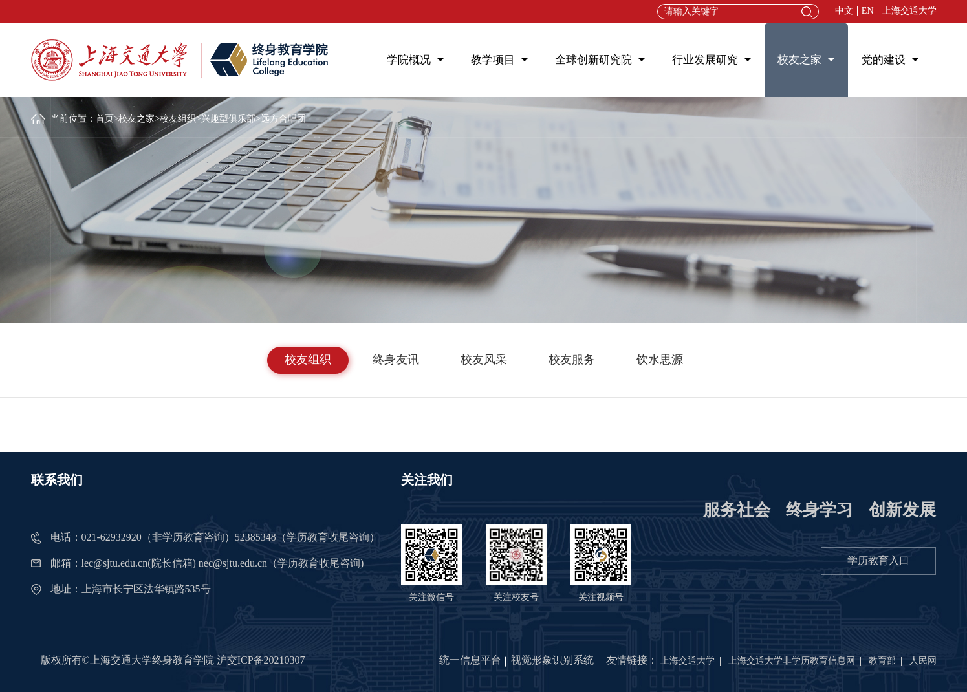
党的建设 (884, 60)
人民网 (923, 660)
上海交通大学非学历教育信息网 (791, 660)
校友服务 (572, 359)
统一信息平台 (470, 659)
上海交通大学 (909, 11)
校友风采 (484, 359)
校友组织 (178, 119)
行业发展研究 (705, 60)
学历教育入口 (878, 560)
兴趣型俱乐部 (228, 119)
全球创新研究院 (593, 60)
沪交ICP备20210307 (261, 659)
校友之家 (799, 60)
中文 (844, 11)
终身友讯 (396, 359)
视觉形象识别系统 (552, 659)
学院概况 (409, 60)
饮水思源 (659, 359)
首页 (105, 119)
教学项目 (493, 60)
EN (868, 11)
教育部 (882, 660)
